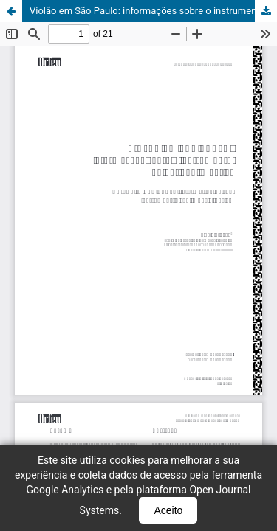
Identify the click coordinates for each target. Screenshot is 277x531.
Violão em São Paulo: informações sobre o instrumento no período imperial (153, 10)
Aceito (168, 510)
